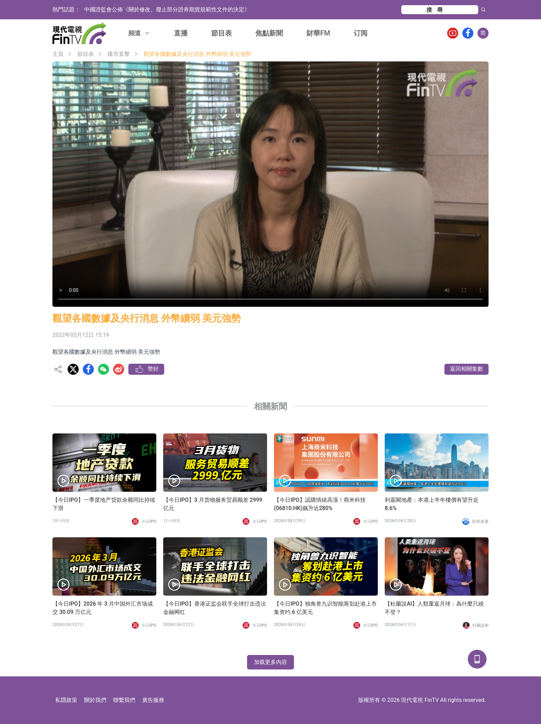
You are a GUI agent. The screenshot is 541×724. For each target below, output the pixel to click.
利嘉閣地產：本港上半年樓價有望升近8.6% (432, 504)
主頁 (57, 54)
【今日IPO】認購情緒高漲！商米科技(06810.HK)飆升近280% (320, 504)
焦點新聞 (269, 33)
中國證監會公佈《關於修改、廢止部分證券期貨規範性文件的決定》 (167, 9)
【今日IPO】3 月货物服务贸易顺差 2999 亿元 (212, 504)
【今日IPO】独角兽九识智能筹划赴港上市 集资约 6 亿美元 (325, 607)
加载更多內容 (270, 662)
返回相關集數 (466, 368)
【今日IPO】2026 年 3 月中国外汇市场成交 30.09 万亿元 (102, 607)
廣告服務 (153, 700)
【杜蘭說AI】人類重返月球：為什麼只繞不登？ (434, 607)
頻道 (139, 33)
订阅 (360, 33)
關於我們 (95, 700)
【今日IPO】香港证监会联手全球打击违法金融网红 (214, 607)
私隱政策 (66, 700)
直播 (181, 33)
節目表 (221, 33)
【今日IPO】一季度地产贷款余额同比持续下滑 (103, 504)
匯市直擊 (119, 54)
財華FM (318, 33)
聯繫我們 (124, 700)
